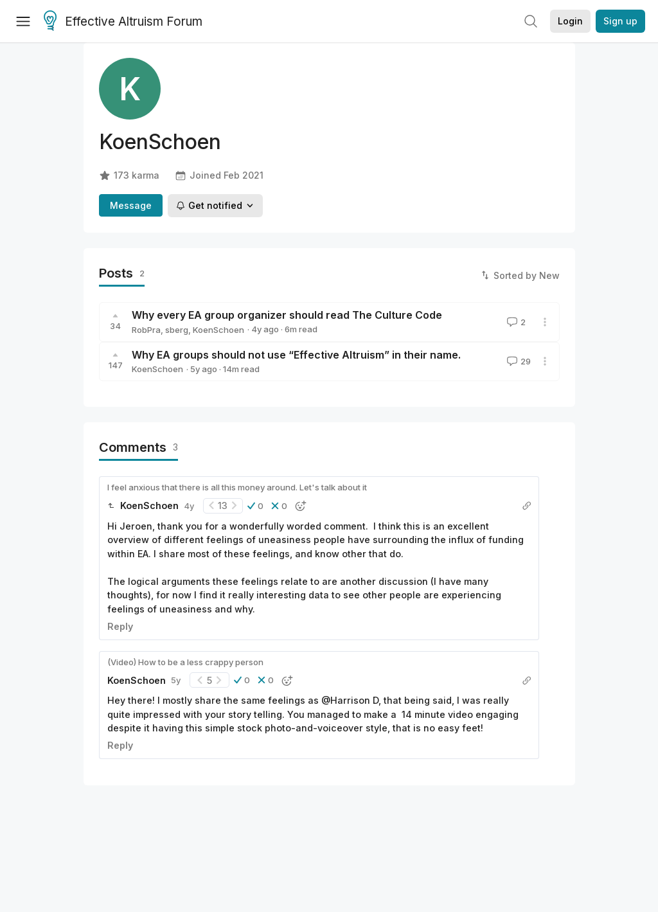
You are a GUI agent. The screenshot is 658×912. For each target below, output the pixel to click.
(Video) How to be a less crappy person (185, 662)
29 (517, 361)
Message (131, 205)
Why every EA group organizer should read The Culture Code (287, 314)
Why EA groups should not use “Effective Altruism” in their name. (296, 354)
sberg (176, 330)
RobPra (146, 330)
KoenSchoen (218, 330)
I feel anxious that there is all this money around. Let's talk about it (237, 487)
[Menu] (23, 21)
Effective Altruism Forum (123, 22)
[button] (255, 506)
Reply (120, 626)
